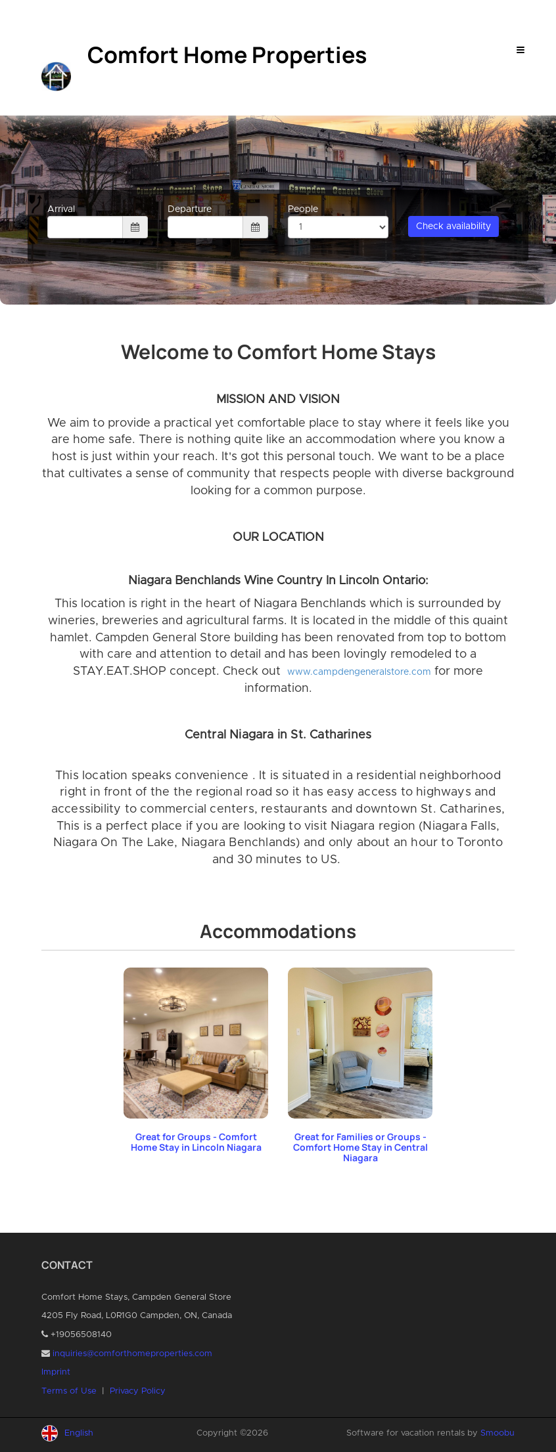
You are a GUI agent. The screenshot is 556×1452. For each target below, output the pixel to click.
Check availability (453, 226)
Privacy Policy (138, 1391)
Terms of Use (69, 1391)
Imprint (55, 1372)
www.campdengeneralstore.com (359, 672)
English (78, 1433)
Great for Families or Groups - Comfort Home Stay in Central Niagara (360, 1147)
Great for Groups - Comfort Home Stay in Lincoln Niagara (196, 1141)
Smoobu (497, 1433)
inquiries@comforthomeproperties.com (132, 1354)
